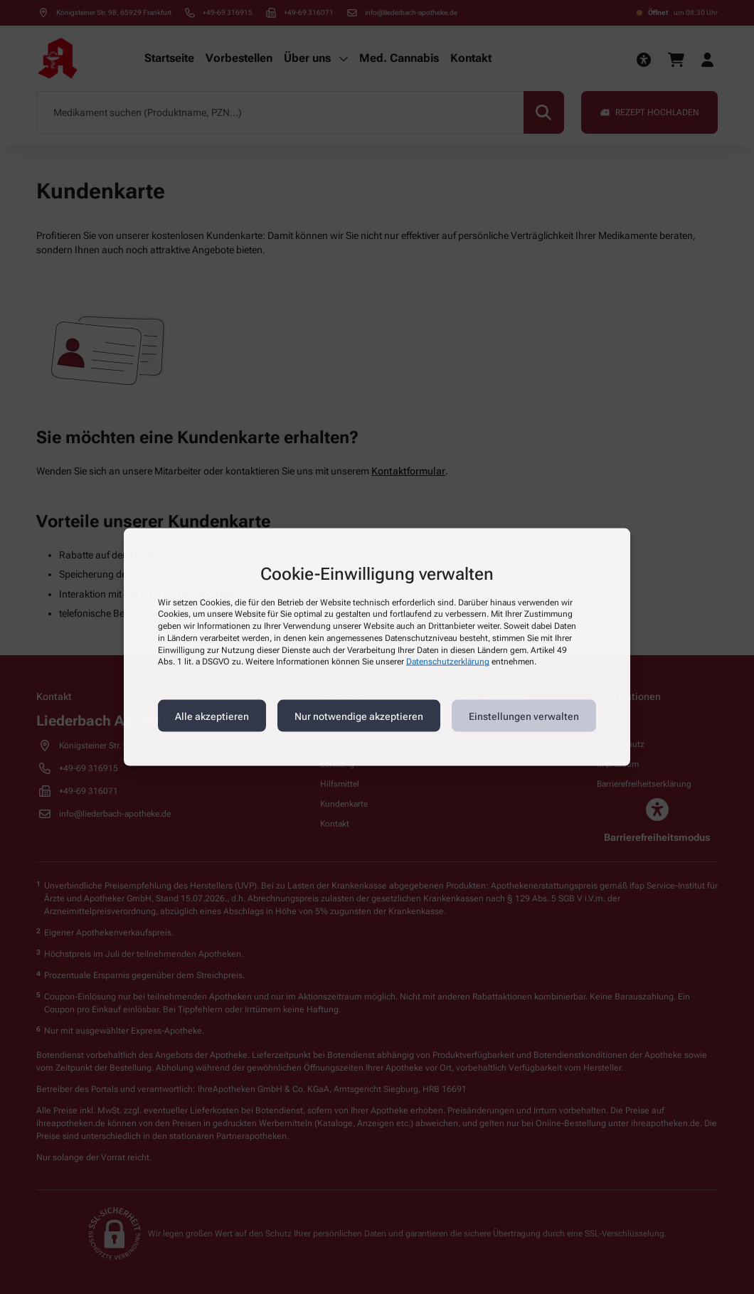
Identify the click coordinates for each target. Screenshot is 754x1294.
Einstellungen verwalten (524, 715)
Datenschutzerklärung (447, 662)
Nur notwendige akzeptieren (358, 715)
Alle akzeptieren (212, 715)
